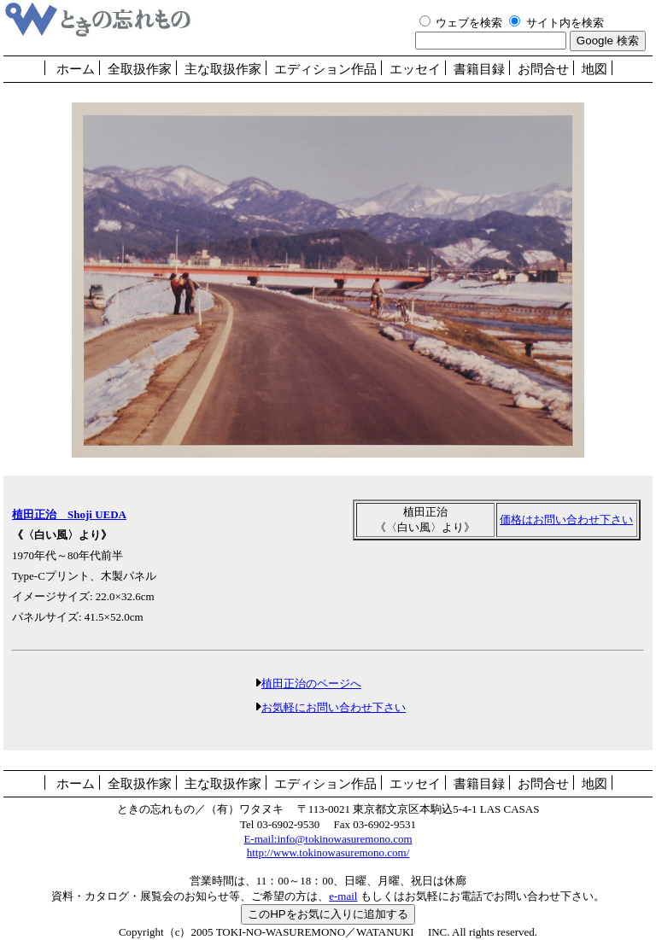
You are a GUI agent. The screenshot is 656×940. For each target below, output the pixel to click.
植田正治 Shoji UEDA (69, 514)
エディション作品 (325, 69)
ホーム (75, 69)
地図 (594, 69)
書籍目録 (479, 69)
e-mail (343, 896)
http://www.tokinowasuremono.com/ (328, 852)
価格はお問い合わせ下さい (566, 519)
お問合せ (543, 69)
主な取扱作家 (222, 69)
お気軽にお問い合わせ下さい (333, 707)
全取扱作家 (140, 69)
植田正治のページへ (311, 683)
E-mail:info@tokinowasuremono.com (327, 838)
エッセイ (415, 69)
